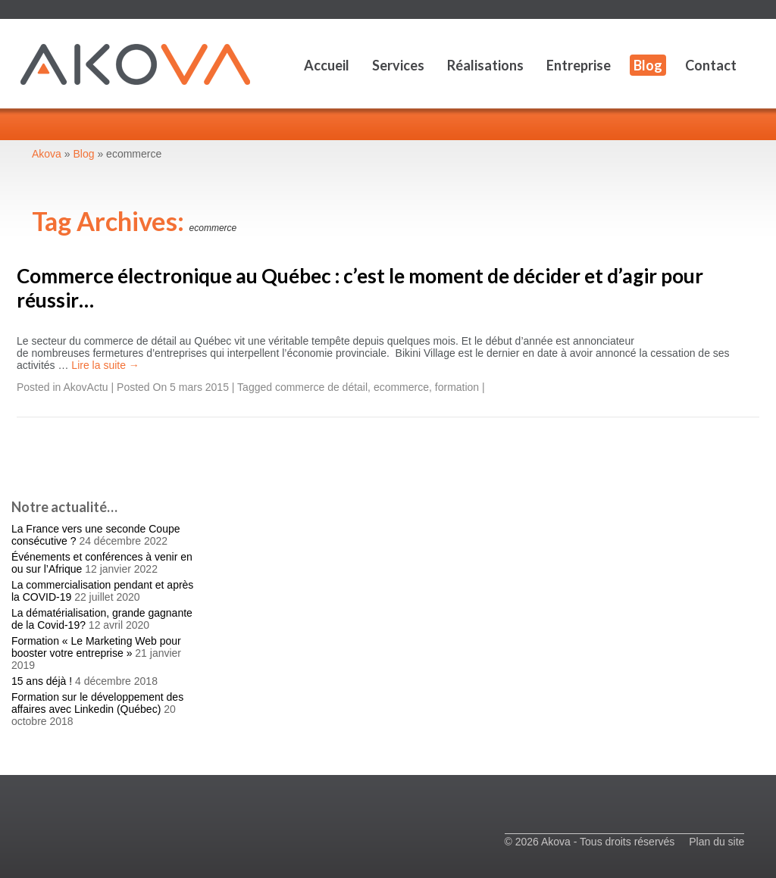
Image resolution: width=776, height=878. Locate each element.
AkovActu (86, 387)
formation (457, 387)
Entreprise (578, 65)
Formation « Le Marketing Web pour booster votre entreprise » (96, 647)
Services (398, 65)
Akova (46, 154)
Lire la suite (105, 365)
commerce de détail (321, 387)
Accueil (326, 65)
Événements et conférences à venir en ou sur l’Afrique (101, 563)
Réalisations (485, 65)
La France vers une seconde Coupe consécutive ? (95, 535)
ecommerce (401, 387)
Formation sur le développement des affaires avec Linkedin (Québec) (97, 703)
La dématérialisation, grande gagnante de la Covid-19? (101, 619)
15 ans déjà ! (41, 681)
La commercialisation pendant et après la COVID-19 (102, 591)
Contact (711, 65)
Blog (648, 65)
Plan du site (716, 842)
